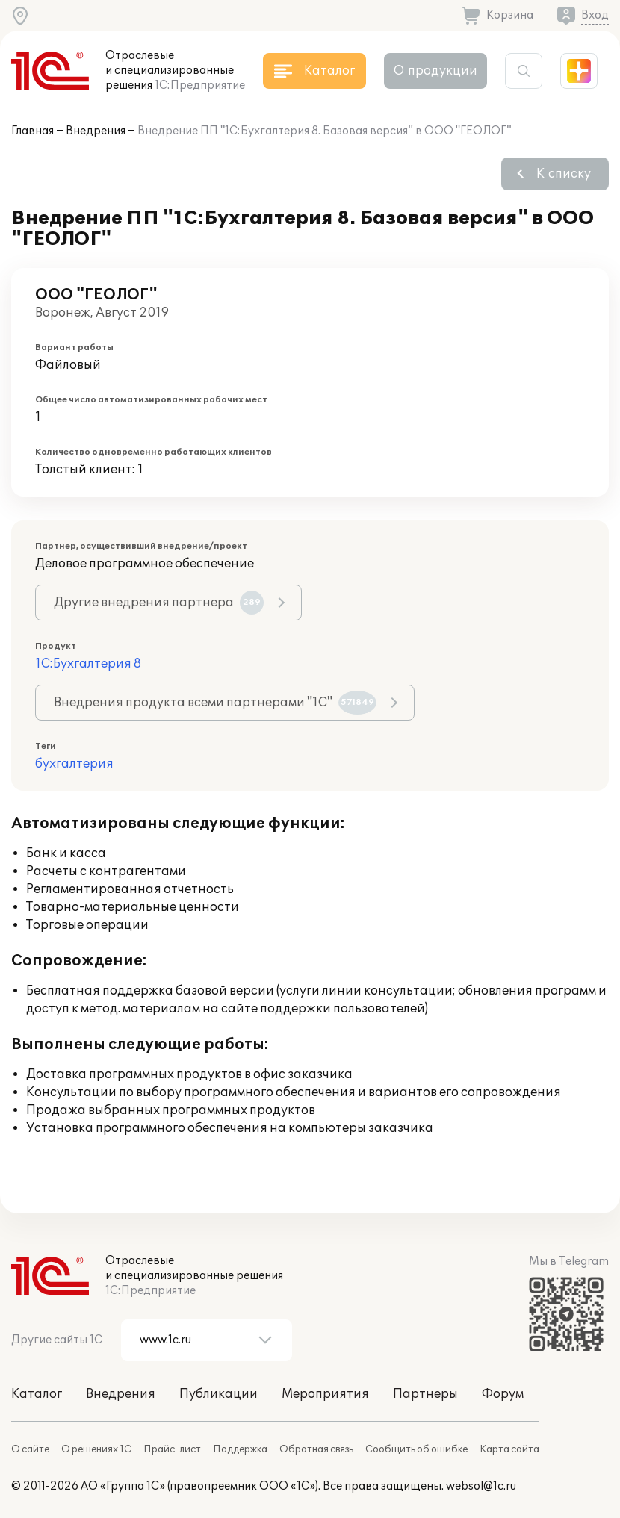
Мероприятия (325, 1394)
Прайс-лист (172, 1449)
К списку (563, 174)
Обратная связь (316, 1449)
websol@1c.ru (481, 1486)
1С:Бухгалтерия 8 (88, 663)
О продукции (435, 70)
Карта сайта (509, 1449)
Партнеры (425, 1394)
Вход (595, 15)
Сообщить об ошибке (416, 1449)
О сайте (30, 1449)
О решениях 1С (96, 1449)
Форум (503, 1394)
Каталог (36, 1394)
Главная (32, 131)
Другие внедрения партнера (159, 603)
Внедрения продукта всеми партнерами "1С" (215, 703)
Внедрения (95, 131)
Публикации (218, 1394)
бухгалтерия (74, 763)
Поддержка (240, 1449)
